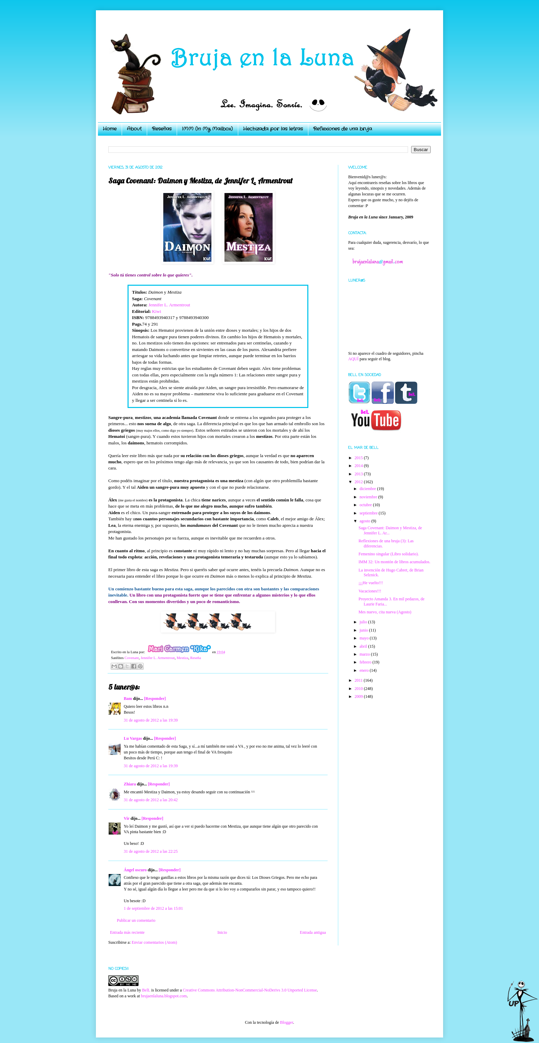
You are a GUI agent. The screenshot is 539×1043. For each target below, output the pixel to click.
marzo (365, 654)
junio (364, 630)
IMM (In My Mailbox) (207, 128)
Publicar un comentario (136, 920)
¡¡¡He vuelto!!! (371, 582)
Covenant (131, 658)
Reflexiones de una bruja (342, 128)
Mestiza (182, 658)
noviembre (369, 497)
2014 (359, 465)
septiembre (369, 513)
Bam (128, 698)
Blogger (286, 1022)
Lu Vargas (133, 738)
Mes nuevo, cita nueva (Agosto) (385, 612)
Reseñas (162, 128)
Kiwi (156, 311)
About (134, 128)
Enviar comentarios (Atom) (154, 942)
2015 (359, 457)
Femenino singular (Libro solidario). (389, 554)
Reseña (195, 658)
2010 (359, 688)
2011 (359, 680)
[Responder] (155, 698)
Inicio (222, 932)
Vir (127, 818)
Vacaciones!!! (370, 591)
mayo (365, 638)
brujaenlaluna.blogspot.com (164, 996)
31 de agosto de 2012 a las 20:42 (151, 799)
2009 (359, 696)
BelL (146, 990)
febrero (366, 662)
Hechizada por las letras (273, 128)
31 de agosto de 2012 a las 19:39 (151, 720)
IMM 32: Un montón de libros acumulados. (394, 561)
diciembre (368, 488)
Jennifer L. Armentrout (169, 304)
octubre (366, 504)
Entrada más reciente (127, 932)
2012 (359, 481)
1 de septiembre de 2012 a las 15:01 (153, 908)
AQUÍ (353, 358)
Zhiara (130, 784)
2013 (359, 474)
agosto (365, 521)
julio (364, 622)
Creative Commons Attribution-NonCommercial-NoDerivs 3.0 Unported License (250, 990)
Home (110, 128)
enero (365, 670)
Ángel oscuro (135, 870)
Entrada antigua (313, 932)
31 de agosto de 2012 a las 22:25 (151, 851)
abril (364, 646)
